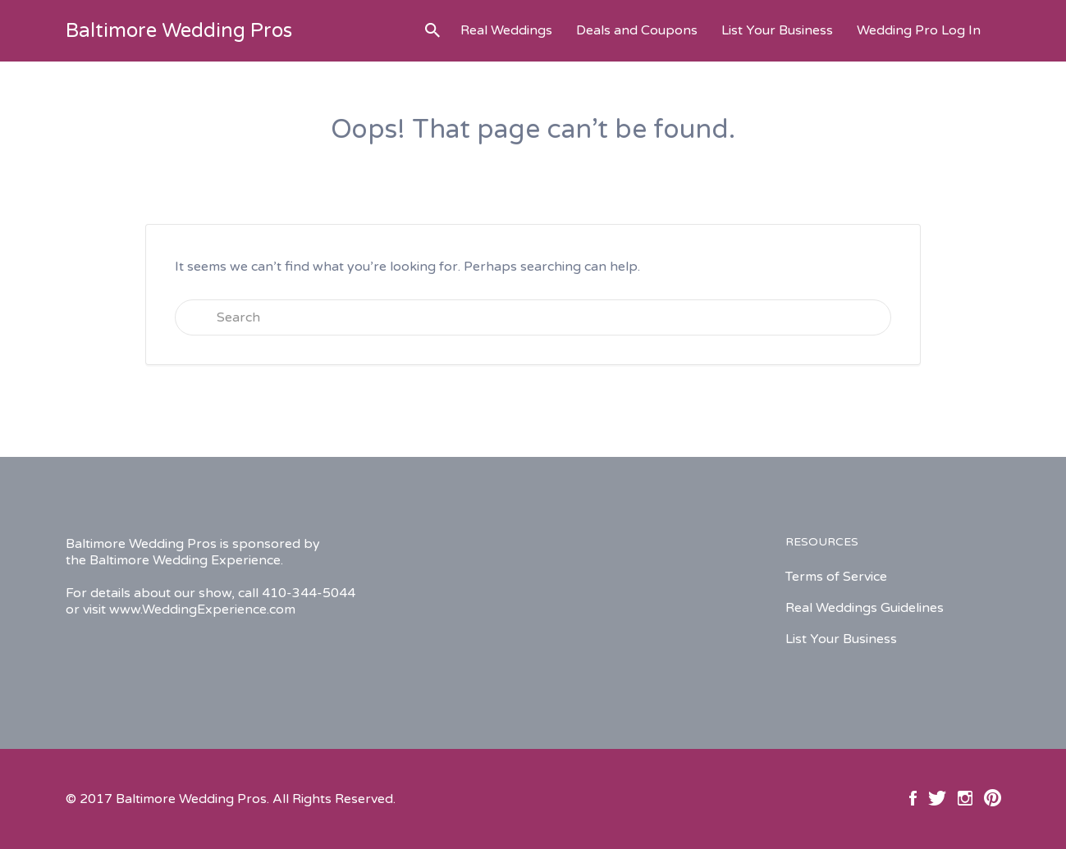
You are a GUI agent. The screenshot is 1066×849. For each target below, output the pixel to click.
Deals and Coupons (637, 30)
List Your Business (777, 30)
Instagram (965, 798)
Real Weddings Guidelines (864, 608)
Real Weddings (506, 30)
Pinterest (992, 798)
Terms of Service (836, 576)
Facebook (913, 798)
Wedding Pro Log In (919, 30)
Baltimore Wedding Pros (179, 31)
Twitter (937, 798)
